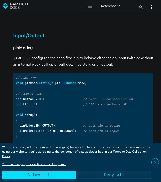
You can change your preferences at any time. (34, 164)
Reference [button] (110, 6)
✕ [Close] (155, 162)
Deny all (114, 174)
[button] (152, 7)
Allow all (38, 174)
